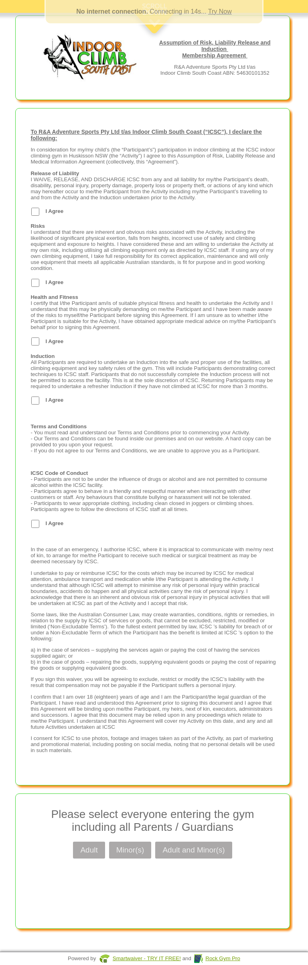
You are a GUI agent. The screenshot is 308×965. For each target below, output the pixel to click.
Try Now (220, 11)
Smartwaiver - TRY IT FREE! (147, 958)
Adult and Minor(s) (193, 850)
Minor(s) (130, 850)
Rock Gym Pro (222, 958)
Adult (88, 850)
